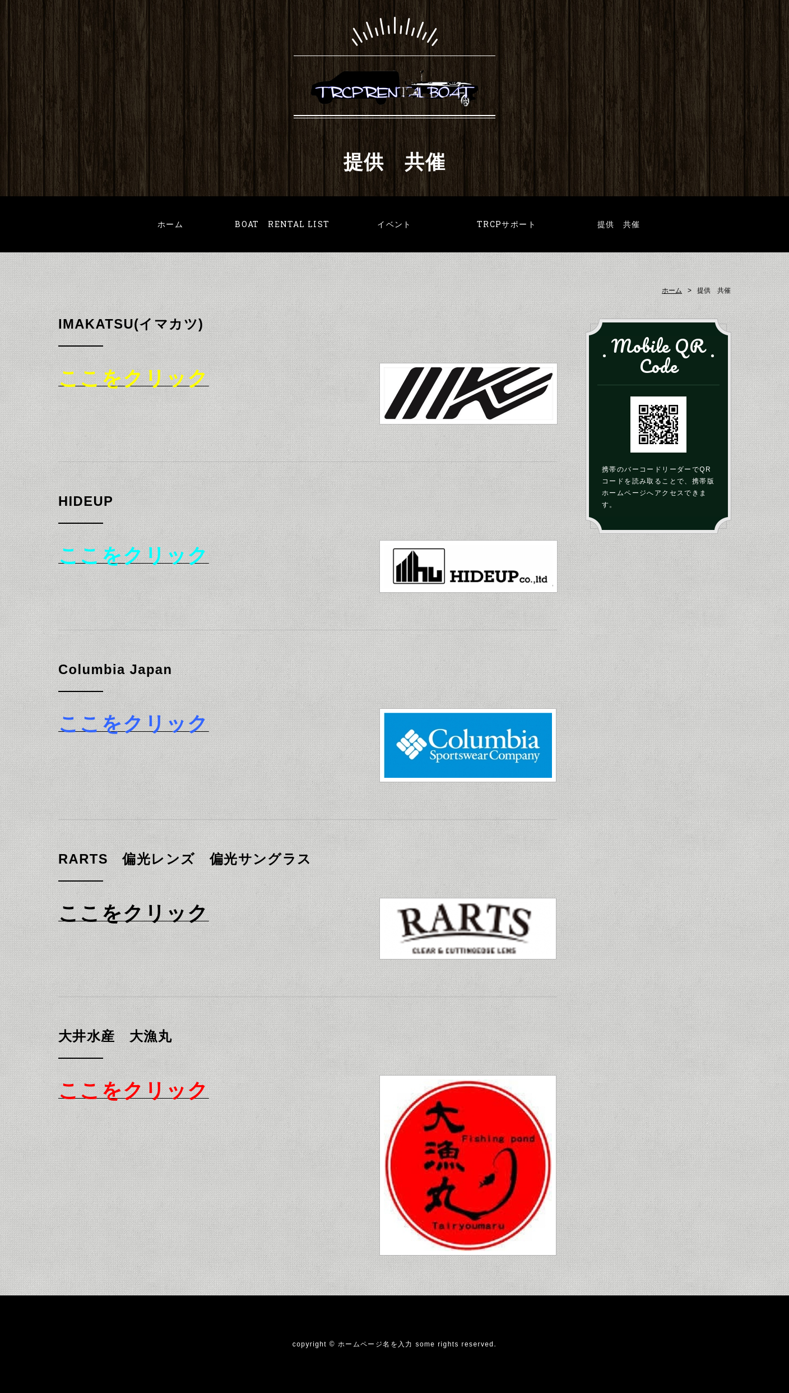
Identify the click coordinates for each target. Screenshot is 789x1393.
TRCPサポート (506, 224)
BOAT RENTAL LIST (282, 224)
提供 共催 (619, 224)
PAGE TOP (768, 1369)
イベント (394, 224)
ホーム (170, 224)
